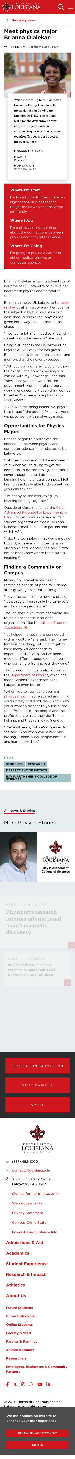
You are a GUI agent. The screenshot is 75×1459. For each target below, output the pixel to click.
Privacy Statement (27, 1213)
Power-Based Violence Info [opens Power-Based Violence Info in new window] (34, 1232)
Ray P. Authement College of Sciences (31, 778)
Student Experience (27, 1263)
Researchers (16, 1358)
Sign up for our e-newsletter (35, 1193)
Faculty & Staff (18, 1333)
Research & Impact (26, 1274)
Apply (38, 1104)
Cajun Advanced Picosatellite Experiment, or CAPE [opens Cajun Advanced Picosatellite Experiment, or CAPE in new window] (36, 512)
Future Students (19, 1308)
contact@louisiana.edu (31, 1170)
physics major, (15, 696)
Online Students (19, 1324)
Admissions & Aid (24, 1242)
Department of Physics (29, 675)
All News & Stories (19, 810)
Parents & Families (21, 1341)
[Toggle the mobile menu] (70, 7)
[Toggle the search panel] (61, 7)
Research (36, 764)
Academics (17, 1253)
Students (14, 764)
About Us (16, 1295)
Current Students (20, 1316)
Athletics (15, 1284)
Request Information (37, 1065)
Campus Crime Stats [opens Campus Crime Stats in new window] (29, 1222)
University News (24, 20)
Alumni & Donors (20, 1350)
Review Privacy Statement (37, 1433)
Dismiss (37, 1444)
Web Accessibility (27, 1203)
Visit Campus (37, 1085)
